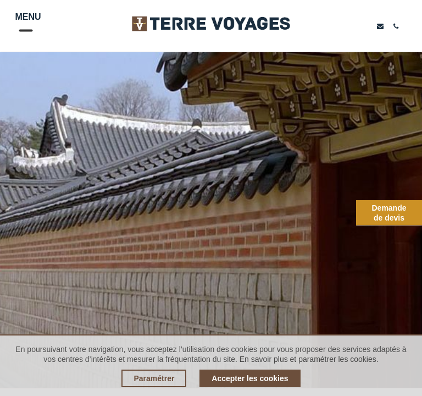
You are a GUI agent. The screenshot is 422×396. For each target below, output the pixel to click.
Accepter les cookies (250, 378)
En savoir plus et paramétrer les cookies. (309, 359)
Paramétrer (154, 378)
